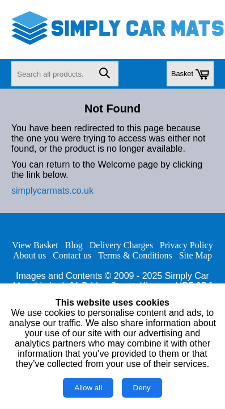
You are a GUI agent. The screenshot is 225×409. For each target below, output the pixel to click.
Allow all (88, 387)
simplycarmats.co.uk (52, 190)
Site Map (195, 255)
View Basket (35, 245)
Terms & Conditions (135, 255)
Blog (74, 245)
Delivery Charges (121, 245)
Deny (142, 387)
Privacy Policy (186, 245)
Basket (190, 74)
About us (29, 255)
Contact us (72, 255)
